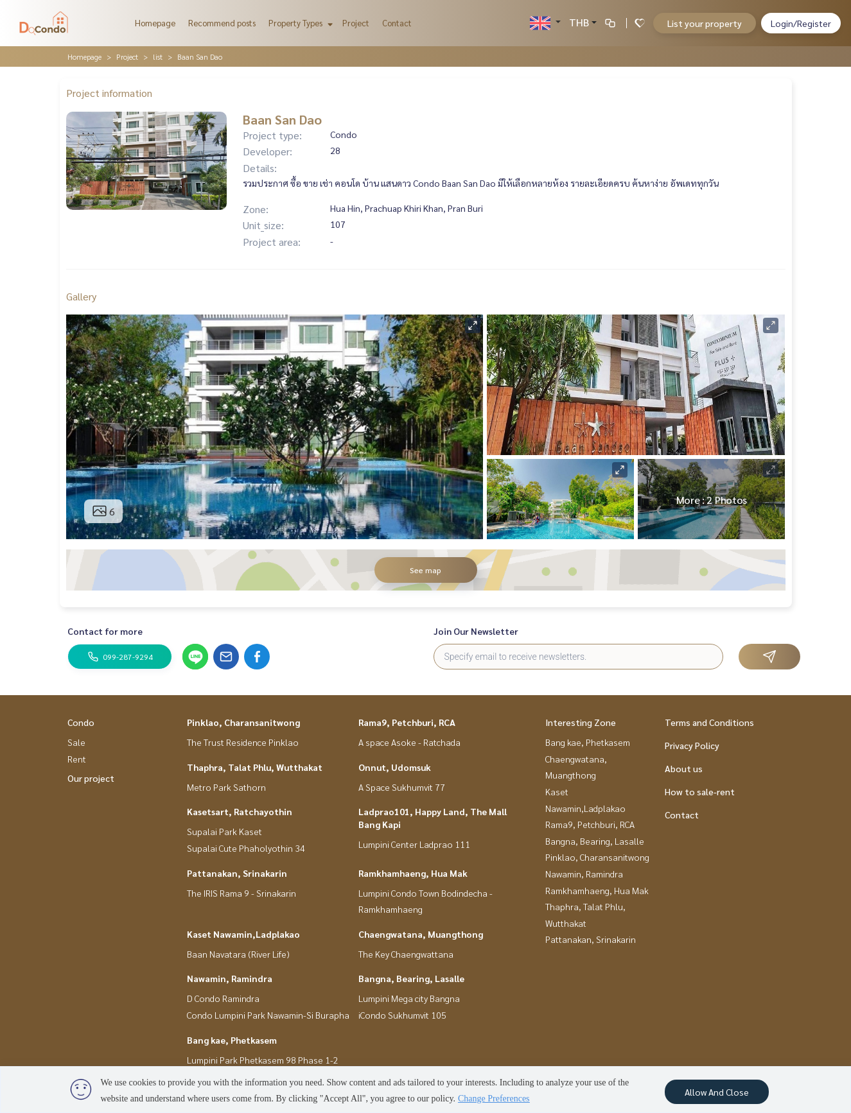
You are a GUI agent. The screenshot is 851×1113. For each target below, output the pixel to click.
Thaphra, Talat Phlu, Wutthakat (254, 767)
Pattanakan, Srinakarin (237, 873)
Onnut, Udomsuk (394, 767)
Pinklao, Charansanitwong (243, 722)
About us (684, 768)
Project (355, 22)
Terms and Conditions (709, 722)
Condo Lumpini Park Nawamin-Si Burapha (268, 1015)
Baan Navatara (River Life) (238, 954)
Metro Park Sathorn (226, 787)
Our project (90, 778)
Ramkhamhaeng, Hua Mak (413, 873)
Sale (76, 742)
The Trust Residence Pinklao (243, 742)
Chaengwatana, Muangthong (420, 934)
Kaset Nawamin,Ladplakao (243, 934)
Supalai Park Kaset (224, 831)
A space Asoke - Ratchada (409, 742)
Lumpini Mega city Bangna (409, 998)
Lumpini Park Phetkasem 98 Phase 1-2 (262, 1060)
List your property (704, 23)
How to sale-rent (700, 791)
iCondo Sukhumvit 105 (402, 1015)
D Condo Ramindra (223, 998)
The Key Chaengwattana (405, 954)
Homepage (155, 22)
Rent (76, 758)
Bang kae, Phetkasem (232, 1040)
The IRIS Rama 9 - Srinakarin (241, 893)
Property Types (298, 22)
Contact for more (105, 631)
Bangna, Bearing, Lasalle (411, 978)
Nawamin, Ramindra (229, 978)
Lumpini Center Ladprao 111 (414, 844)
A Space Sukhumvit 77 (401, 787)
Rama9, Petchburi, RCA (406, 722)
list (157, 56)
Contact (397, 22)
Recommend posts (222, 22)
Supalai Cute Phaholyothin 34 (246, 848)
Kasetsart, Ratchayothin (239, 811)
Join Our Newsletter (476, 631)
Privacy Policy (692, 745)
